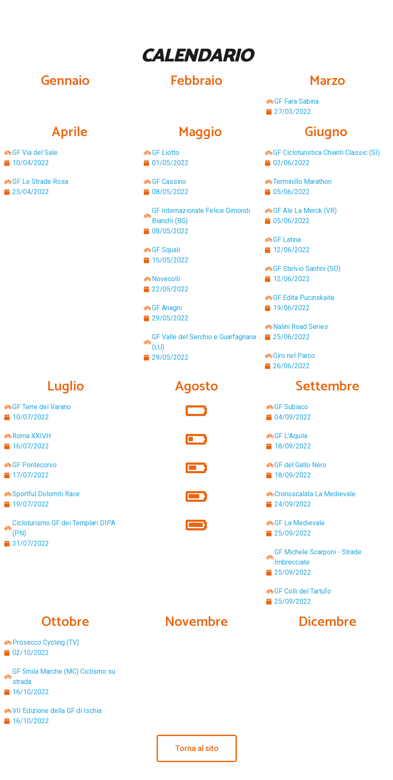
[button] (197, 748)
